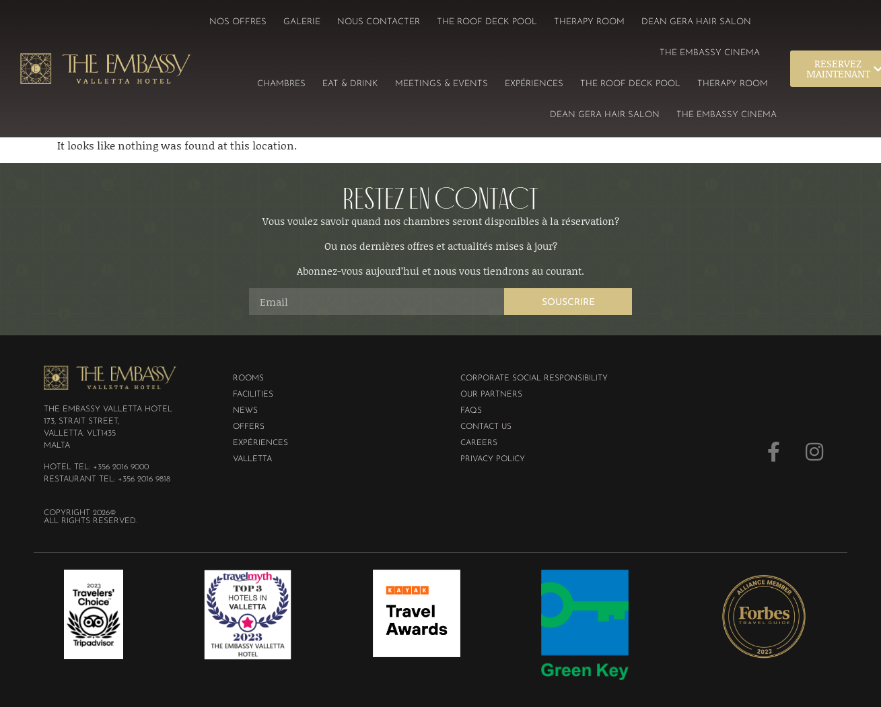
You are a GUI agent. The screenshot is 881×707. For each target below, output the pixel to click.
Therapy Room (589, 22)
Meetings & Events (441, 83)
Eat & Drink (350, 83)
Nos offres (238, 22)
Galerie (301, 22)
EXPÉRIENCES (534, 83)
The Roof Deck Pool (487, 22)
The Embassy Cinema (710, 52)
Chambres (281, 83)
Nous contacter (378, 22)
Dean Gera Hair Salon (696, 22)
